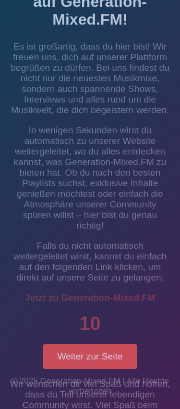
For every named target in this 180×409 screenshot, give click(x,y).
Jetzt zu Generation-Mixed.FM (90, 298)
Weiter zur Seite (89, 356)
